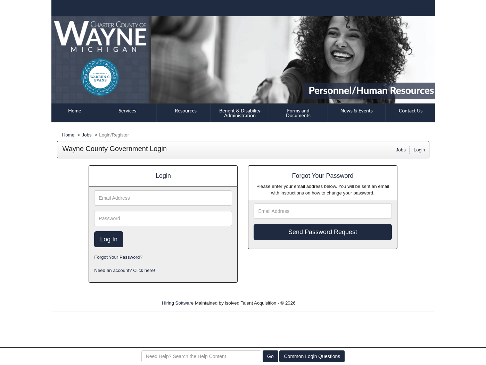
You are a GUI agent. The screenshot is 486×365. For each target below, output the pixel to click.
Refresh (316, 303)
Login (419, 149)
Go (270, 356)
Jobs (87, 135)
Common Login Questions (312, 356)
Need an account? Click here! (124, 270)
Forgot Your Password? (118, 257)
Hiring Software (177, 303)
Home (68, 135)
